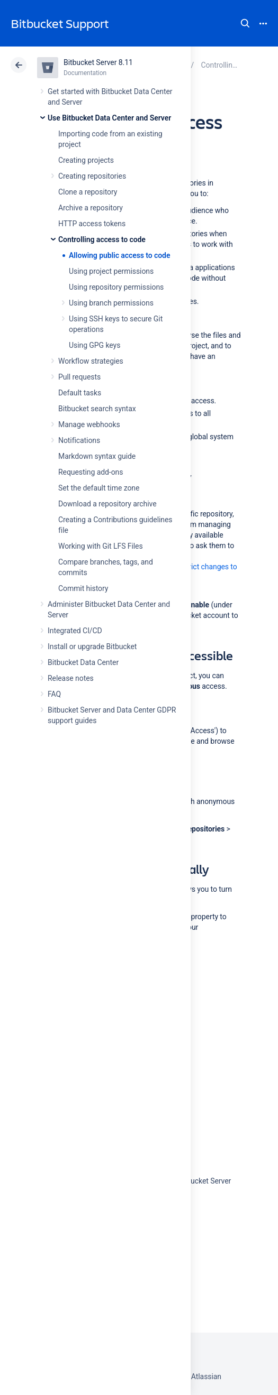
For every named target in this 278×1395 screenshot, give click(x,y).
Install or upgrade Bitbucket (92, 646)
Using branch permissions (111, 303)
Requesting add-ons (90, 472)
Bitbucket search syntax (97, 408)
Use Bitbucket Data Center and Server (109, 118)
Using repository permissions (116, 287)
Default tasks (79, 393)
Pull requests (79, 377)
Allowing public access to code (119, 255)
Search (245, 23)
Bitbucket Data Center (83, 662)
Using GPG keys (94, 345)
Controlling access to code (102, 239)
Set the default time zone (98, 488)
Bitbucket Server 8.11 (98, 62)
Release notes (71, 678)
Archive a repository (90, 208)
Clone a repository (87, 192)
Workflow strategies (90, 361)
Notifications (79, 440)
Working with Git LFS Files (100, 546)
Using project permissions (111, 271)
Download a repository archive (107, 504)
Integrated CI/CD (75, 630)
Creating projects (86, 160)
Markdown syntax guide (97, 456)
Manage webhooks (89, 424)
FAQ (54, 694)
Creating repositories (92, 176)
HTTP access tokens (91, 223)
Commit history (83, 588)
